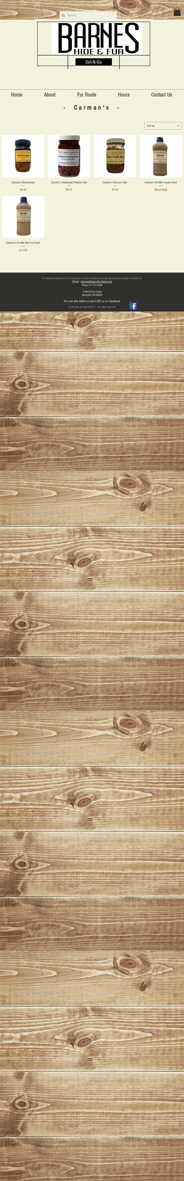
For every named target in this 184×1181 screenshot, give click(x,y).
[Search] (180, 10)
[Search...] (88, 15)
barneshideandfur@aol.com (96, 282)
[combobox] (163, 126)
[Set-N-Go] (93, 62)
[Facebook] (133, 305)
